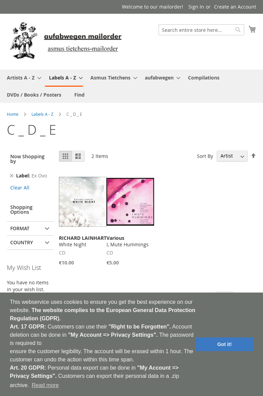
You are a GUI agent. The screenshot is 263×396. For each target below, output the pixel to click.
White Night (83, 241)
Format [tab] (19, 228)
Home (12, 114)
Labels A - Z (42, 114)
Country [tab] (21, 242)
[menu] (131, 86)
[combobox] (201, 29)
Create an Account (235, 6)
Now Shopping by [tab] (27, 158)
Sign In (196, 6)
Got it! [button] (224, 344)
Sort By (205, 155)
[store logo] (66, 41)
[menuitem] (22, 78)
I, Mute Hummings (128, 241)
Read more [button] (45, 385)
